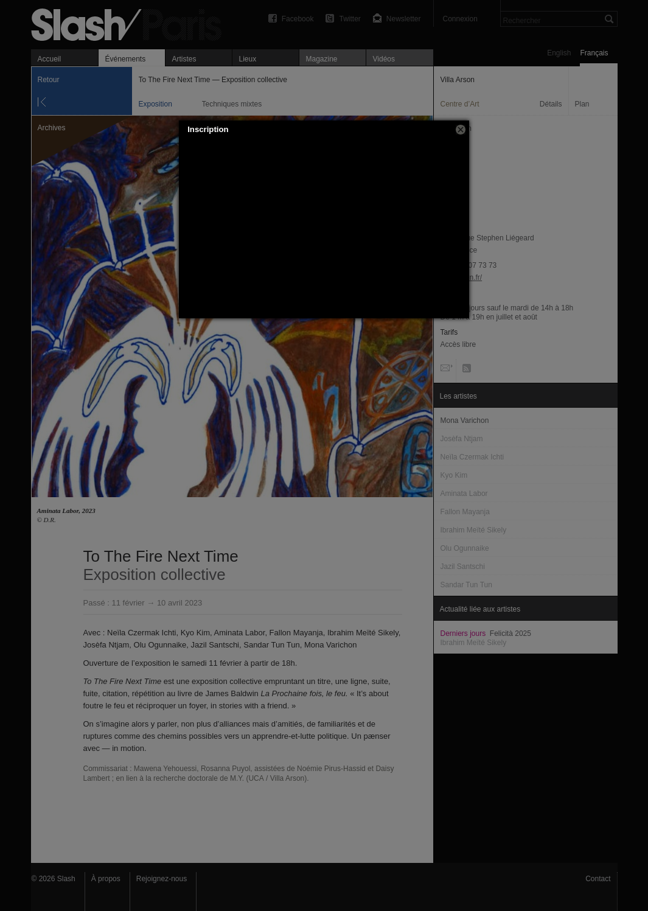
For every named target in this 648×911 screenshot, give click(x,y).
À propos (105, 878)
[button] (460, 129)
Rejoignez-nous (161, 878)
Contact (597, 878)
